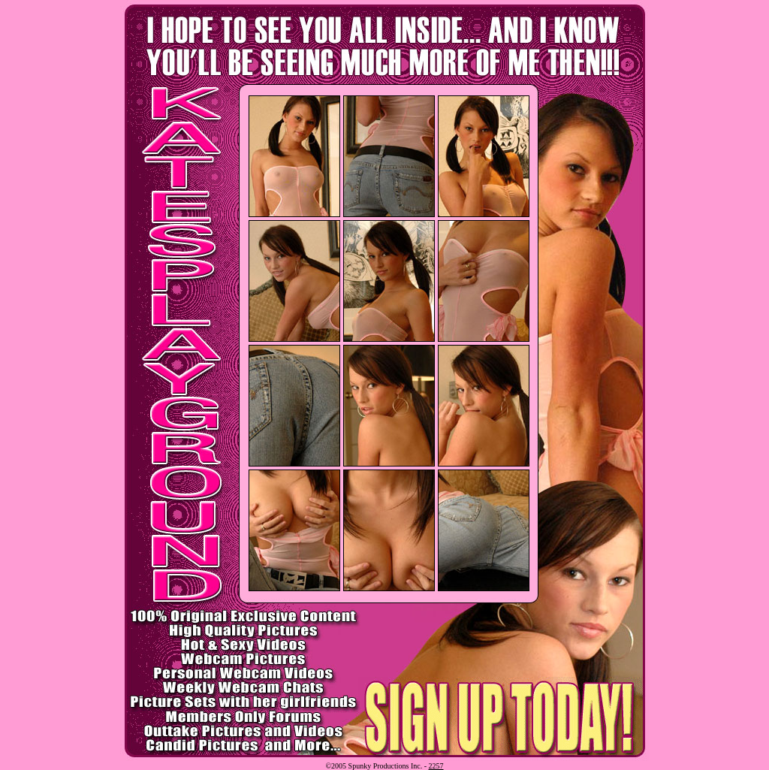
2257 (436, 766)
